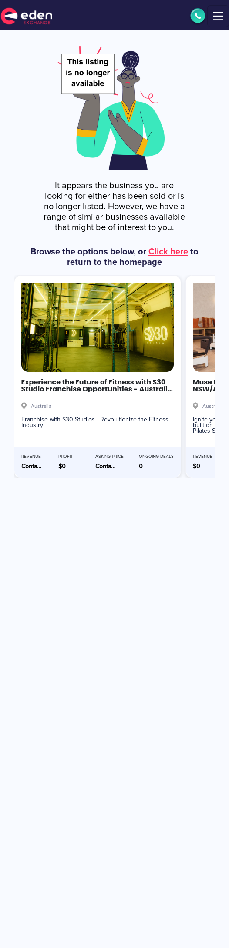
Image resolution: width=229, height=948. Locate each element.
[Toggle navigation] (218, 16)
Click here (168, 251)
